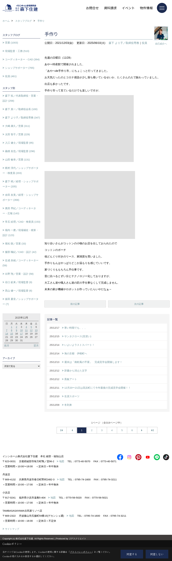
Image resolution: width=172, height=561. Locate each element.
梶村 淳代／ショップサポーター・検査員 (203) (20, 170)
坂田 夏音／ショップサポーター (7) (20, 301)
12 (31, 330)
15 (11, 333)
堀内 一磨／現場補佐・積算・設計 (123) (20, 233)
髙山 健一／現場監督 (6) (18, 290)
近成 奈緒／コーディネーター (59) (20, 263)
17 (21, 333)
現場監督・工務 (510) (17, 51)
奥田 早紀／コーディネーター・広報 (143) (19, 211)
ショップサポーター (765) (19, 67)
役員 (144, 42)
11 (26, 330)
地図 (61, 461)
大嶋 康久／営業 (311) (17, 125)
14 (6, 333)
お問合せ (92, 8)
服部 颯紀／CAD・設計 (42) (20, 252)
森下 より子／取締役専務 (124, 42)
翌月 (36, 345)
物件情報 (146, 8)
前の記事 (75, 304)
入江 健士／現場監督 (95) (19, 142)
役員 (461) (11, 76)
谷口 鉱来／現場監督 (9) (18, 282)
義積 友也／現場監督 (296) (20, 151)
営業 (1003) (11, 42)
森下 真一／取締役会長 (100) (21, 109)
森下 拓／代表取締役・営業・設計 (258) (20, 98)
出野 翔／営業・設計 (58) (19, 273)
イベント (128, 8)
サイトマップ (12, 534)
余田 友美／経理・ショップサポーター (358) (20, 197)
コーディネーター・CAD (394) (22, 59)
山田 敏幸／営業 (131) (17, 159)
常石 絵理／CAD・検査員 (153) (22, 221)
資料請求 (110, 8)
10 (21, 330)
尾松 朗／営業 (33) (15, 243)
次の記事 (139, 304)
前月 (6, 345)
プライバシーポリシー (81, 551)
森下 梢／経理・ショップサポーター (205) (20, 184)
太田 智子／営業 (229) (17, 134)
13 (36, 330)
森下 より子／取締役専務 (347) (22, 117)
